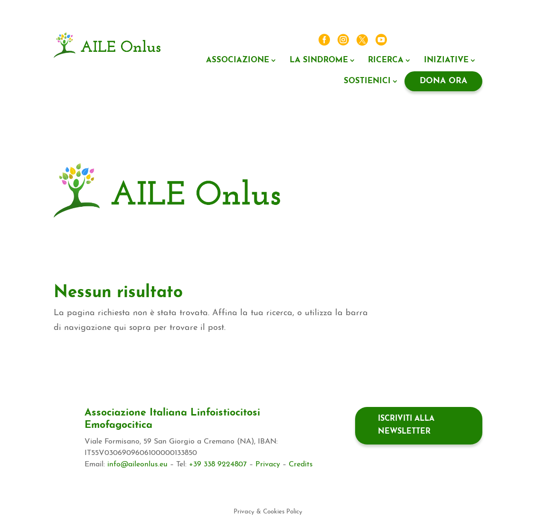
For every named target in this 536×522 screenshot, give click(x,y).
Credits (301, 464)
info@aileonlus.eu (137, 464)
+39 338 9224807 (218, 464)
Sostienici (367, 81)
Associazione (237, 60)
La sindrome (319, 60)
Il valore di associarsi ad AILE (377, 199)
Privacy (267, 464)
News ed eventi (419, 40)
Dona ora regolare (449, 216)
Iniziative (446, 60)
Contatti (464, 40)
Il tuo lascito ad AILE (445, 181)
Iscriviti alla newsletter (406, 425)
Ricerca (386, 60)
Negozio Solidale (377, 181)
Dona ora (443, 81)
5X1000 (329, 181)
